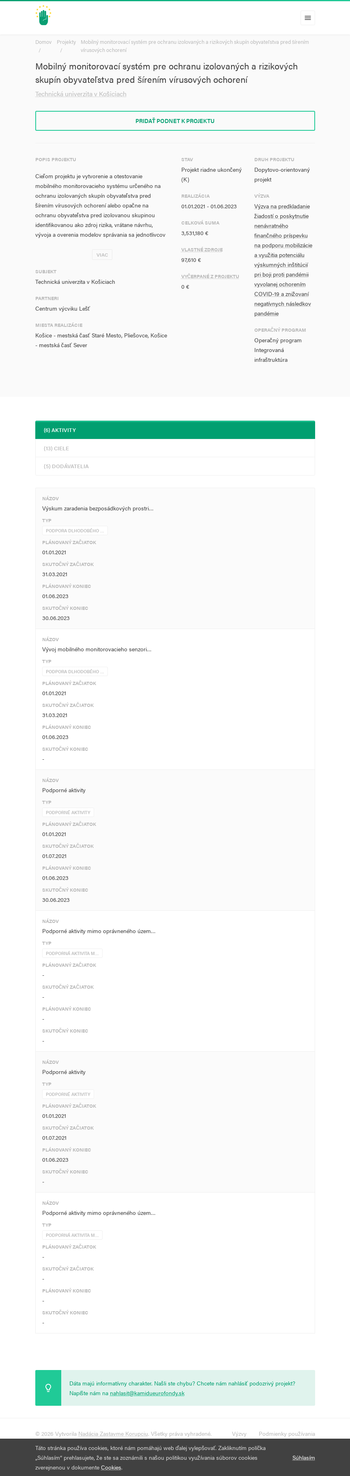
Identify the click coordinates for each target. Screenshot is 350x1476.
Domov (43, 41)
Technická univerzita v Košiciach (81, 93)
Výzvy (239, 1433)
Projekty (66, 41)
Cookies (111, 1467)
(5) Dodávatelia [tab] (66, 466)
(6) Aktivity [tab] (60, 430)
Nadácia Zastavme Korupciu (113, 1433)
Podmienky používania (287, 1433)
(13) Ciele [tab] (56, 448)
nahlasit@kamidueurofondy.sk (147, 1393)
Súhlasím (303, 1457)
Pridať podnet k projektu (175, 121)
